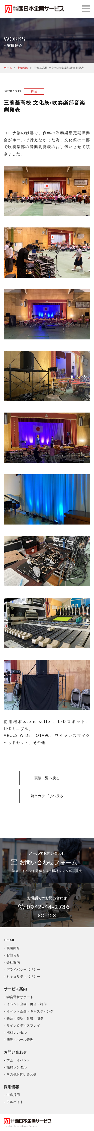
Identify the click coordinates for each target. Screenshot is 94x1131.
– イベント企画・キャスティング (29, 1011)
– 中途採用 (12, 1094)
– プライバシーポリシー (22, 969)
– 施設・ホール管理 (18, 1039)
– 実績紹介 (12, 948)
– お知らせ (12, 955)
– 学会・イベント (17, 1060)
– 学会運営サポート (18, 997)
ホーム (8, 68)
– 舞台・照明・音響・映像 (23, 1018)
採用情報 (11, 1086)
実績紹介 (23, 68)
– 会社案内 (12, 962)
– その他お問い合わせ (20, 1074)
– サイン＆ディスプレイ (22, 1025)
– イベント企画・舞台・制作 (25, 1004)
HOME (9, 939)
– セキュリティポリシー (22, 976)
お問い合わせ (15, 1052)
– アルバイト (13, 1101)
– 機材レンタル (15, 1032)
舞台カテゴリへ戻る (47, 795)
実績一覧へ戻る (47, 777)
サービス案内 (15, 988)
